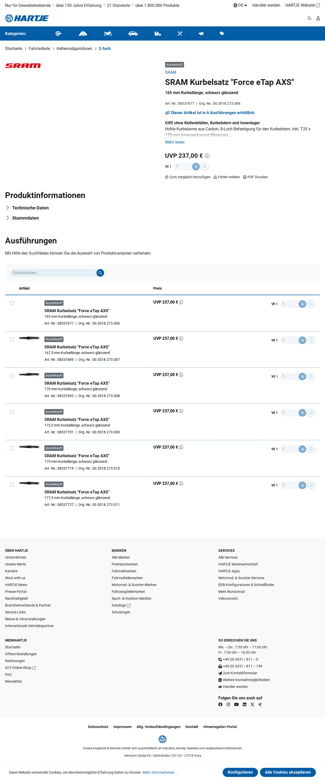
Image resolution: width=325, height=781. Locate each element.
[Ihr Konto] (318, 18)
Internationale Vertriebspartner (29, 626)
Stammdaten (25, 218)
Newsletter (13, 681)
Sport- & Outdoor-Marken (131, 598)
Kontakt (192, 727)
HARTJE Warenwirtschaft (238, 564)
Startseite (12, 647)
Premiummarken (125, 564)
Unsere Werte (15, 564)
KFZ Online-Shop (18, 668)
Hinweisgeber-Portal (220, 727)
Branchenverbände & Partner (28, 605)
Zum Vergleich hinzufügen (190, 177)
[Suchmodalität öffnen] (309, 18)
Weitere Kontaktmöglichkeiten (246, 680)
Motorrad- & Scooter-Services (241, 578)
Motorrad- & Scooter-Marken (134, 585)
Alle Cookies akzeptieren (288, 772)
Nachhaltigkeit (16, 598)
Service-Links (15, 612)
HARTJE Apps (229, 571)
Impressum (122, 727)
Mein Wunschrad (231, 592)
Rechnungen (15, 661)
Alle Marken (121, 557)
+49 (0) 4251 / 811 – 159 (242, 666)
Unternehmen (15, 557)
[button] (175, 142)
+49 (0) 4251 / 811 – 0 (240, 659)
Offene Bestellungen (21, 654)
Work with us (15, 578)
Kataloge (119, 605)
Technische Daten (30, 207)
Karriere (11, 571)
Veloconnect (228, 598)
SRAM (170, 72)
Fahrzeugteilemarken (128, 592)
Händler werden (266, 5)
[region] (82, 65)
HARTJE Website (300, 5)
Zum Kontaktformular (240, 673)
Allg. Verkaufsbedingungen (159, 727)
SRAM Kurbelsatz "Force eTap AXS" (76, 310)
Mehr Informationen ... (160, 772)
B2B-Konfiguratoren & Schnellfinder (246, 585)
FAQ (8, 674)
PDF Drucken (255, 177)
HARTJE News (16, 585)
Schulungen (121, 612)
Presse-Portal (15, 592)
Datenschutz (98, 727)
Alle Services (228, 557)
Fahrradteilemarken (127, 578)
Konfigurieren (240, 772)
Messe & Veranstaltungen (25, 619)
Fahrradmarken (124, 571)
